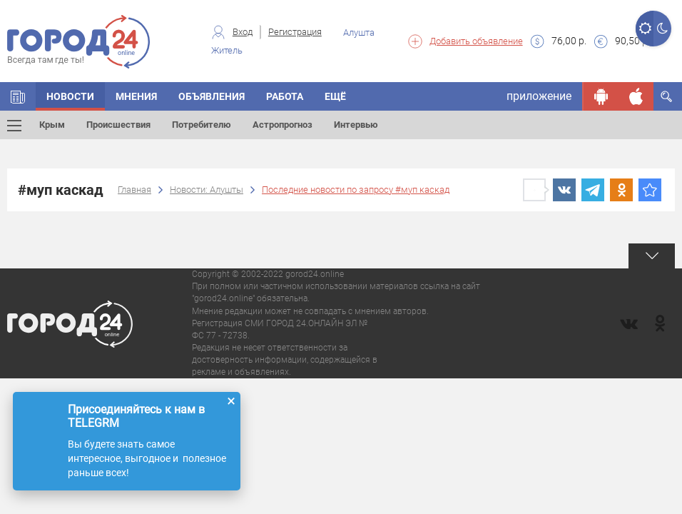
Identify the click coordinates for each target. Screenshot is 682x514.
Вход (243, 31)
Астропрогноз (282, 124)
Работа (284, 96)
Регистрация (295, 31)
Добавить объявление (476, 41)
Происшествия (118, 124)
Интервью (356, 124)
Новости (70, 96)
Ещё (335, 96)
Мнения (136, 96)
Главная (134, 189)
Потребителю (201, 124)
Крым (52, 124)
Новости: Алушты (206, 189)
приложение (539, 96)
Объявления (211, 96)
